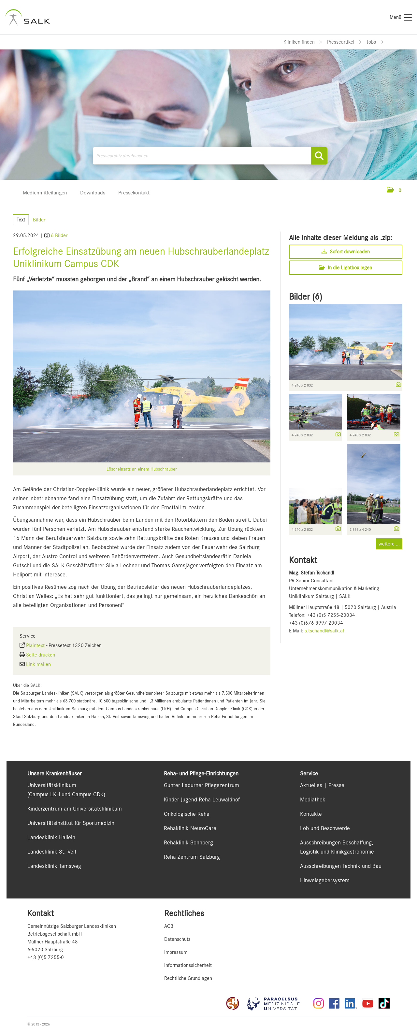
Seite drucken (40, 655)
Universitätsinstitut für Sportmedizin (70, 823)
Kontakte (311, 814)
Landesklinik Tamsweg (54, 866)
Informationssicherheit (188, 965)
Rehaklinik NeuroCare (190, 828)
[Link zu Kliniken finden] (302, 42)
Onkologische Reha (186, 814)
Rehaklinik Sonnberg (188, 842)
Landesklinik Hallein (51, 837)
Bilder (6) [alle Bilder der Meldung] (305, 296)
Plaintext (35, 645)
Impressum (175, 952)
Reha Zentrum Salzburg (192, 857)
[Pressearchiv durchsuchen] (210, 155)
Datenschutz (177, 939)
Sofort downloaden (346, 252)
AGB (168, 926)
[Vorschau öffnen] (141, 376)
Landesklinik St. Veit (52, 851)
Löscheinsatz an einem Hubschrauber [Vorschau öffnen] (142, 469)
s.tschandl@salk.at (324, 631)
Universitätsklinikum (51, 785)
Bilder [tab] (39, 220)
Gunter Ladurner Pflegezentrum (201, 785)
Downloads (92, 193)
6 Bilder (59, 235)
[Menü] (401, 17)
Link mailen (38, 664)
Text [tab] (21, 220)
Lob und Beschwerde (325, 828)
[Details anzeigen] (397, 385)
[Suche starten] (319, 155)
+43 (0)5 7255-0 (45, 957)
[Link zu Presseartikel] (344, 42)
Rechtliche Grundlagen (188, 978)
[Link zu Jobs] (375, 42)
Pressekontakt (134, 193)
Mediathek (312, 799)
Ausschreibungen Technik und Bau (340, 866)
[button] (394, 190)
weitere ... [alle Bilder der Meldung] (389, 544)
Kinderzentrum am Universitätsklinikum (74, 808)
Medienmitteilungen (45, 193)
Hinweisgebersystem (325, 880)
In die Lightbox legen (345, 268)
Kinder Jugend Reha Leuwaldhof (202, 799)
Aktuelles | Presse (322, 785)
